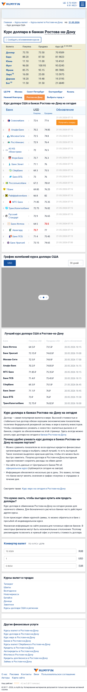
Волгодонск (10, 590)
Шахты (7, 587)
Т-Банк (8, 189)
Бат (9, 83)
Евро (8, 56)
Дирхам (10, 78)
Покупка (37, 113)
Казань (70, 92)
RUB (81, 551)
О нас (4, 674)
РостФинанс (16, 142)
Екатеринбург (56, 92)
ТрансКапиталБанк (15, 208)
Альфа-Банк (16, 129)
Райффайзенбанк (15, 195)
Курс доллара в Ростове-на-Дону (21, 634)
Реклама (14, 674)
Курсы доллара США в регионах (21, 608)
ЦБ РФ (7, 92)
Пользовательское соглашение (58, 674)
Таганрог (8, 583)
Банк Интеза (16, 223)
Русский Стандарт (11, 216)
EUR (81, 565)
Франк (9, 70)
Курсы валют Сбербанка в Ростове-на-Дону (27, 644)
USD (80, 558)
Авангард (16, 230)
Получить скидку (66, 122)
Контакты (26, 674)
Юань (9, 61)
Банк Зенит (16, 164)
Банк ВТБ (15, 176)
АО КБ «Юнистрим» (13, 150)
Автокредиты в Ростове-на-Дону (21, 651)
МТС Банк (16, 201)
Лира (10, 74)
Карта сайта (18, 677)
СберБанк (16, 170)
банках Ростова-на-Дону (53, 434)
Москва (18, 92)
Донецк (8, 601)
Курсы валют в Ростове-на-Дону (21, 630)
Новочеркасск (11, 594)
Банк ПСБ (16, 236)
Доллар (10, 52)
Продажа (48, 113)
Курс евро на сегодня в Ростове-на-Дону (44, 488)
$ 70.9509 (71, 3)
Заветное (9, 604)
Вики (36, 674)
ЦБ (64, 3)
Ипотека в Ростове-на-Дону (18, 654)
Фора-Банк (16, 157)
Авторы (6, 677)
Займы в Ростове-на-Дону (18, 661)
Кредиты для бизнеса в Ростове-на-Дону (26, 658)
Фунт (9, 65)
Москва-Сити (16, 135)
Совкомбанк (16, 120)
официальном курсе (17, 468)
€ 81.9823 (71, 5)
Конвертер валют (15, 543)
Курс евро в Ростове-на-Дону (19, 637)
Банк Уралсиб (16, 242)
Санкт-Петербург (35, 92)
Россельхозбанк (16, 182)
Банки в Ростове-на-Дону (17, 640)
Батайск (8, 597)
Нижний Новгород (13, 97)
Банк (9, 109)
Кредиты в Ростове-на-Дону (19, 647)
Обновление (65, 109)
